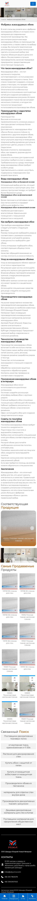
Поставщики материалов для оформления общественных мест (18, 821)
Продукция (13, 897)
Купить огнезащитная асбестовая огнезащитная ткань (18, 774)
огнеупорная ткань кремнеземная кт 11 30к (18, 746)
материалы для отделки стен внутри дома (18, 793)
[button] (32, 528)
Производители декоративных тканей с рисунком (18, 802)
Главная (3, 19)
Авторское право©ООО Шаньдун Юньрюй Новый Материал (16, 891)
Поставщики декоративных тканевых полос (18, 737)
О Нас (23, 897)
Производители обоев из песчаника (18, 784)
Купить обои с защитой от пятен (18, 764)
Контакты (32, 897)
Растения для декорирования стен (18, 755)
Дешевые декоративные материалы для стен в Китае (18, 811)
